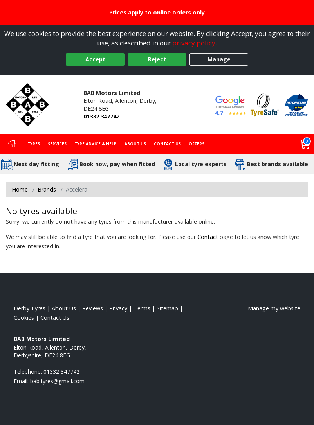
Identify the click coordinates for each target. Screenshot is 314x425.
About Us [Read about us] (64, 308)
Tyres (33, 144)
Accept (95, 59)
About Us (135, 144)
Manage (219, 59)
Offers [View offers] (196, 144)
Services (57, 144)
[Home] (11, 144)
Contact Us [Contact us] (167, 144)
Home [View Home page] (20, 189)
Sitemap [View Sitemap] (167, 308)
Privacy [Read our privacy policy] (118, 308)
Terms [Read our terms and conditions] (142, 308)
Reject (157, 59)
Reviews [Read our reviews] (92, 308)
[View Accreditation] (264, 104)
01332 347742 (101, 116)
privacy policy (193, 42)
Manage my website (274, 308)
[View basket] (305, 144)
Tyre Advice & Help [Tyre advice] (95, 144)
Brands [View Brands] (47, 189)
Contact (207, 236)
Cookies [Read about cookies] (24, 317)
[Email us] (57, 381)
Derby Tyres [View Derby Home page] (29, 308)
